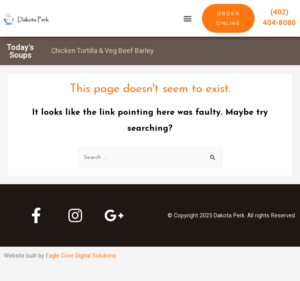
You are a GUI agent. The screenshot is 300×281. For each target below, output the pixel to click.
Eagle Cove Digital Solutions (81, 255)
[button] (187, 18)
